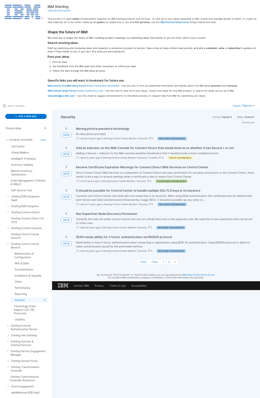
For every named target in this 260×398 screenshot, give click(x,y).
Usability (153, 157)
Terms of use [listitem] (117, 285)
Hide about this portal (59, 10)
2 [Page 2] (169, 261)
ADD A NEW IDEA (26, 116)
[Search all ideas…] (30, 106)
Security (143, 138)
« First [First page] (142, 261)
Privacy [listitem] (99, 285)
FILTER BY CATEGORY (19, 140)
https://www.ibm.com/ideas (103, 85)
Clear (43, 140)
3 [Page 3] (175, 261)
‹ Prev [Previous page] (154, 261)
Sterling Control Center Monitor (120, 138)
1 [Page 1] (163, 261)
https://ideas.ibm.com (90, 90)
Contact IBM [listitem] (81, 285)
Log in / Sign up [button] (243, 105)
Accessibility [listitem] (139, 285)
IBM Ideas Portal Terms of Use (198, 274)
